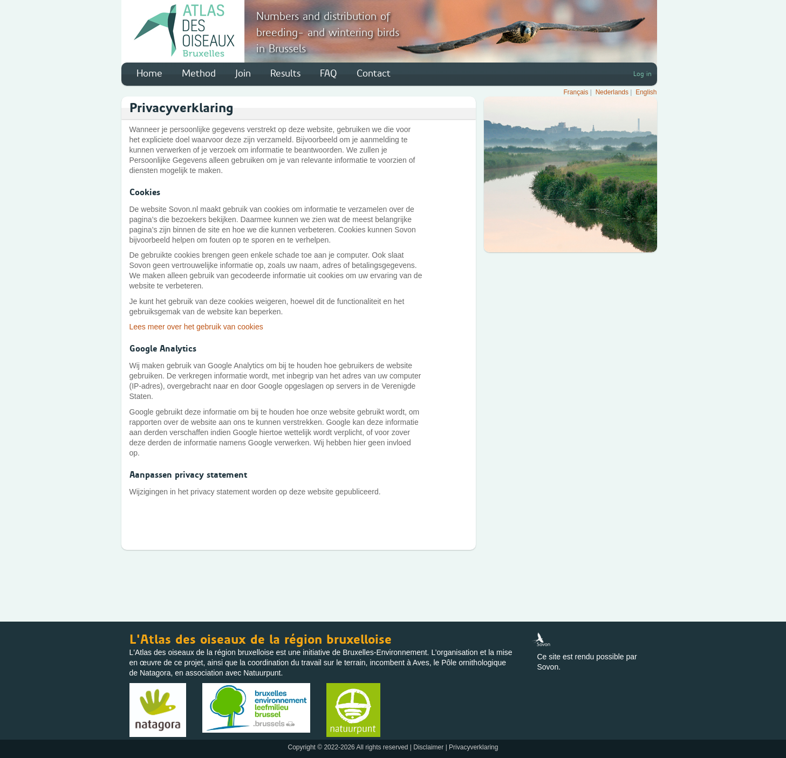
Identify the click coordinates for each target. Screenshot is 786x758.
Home (149, 73)
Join (243, 73)
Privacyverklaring (473, 747)
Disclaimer (428, 747)
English (646, 92)
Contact (374, 73)
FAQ (328, 73)
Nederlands (612, 92)
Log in (642, 74)
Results (285, 73)
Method (199, 73)
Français (576, 92)
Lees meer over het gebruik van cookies (196, 326)
